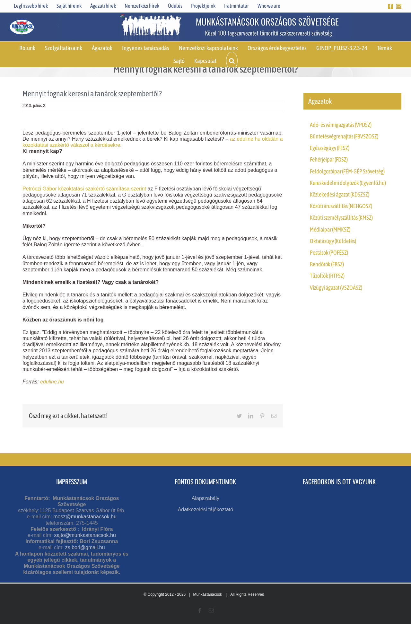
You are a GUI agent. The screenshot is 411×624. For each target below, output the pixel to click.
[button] (231, 60)
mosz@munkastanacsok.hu (85, 516)
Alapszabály (205, 498)
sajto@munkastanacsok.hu (85, 535)
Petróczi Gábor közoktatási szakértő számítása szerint (84, 188)
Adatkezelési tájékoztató (205, 509)
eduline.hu (52, 381)
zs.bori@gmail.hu (85, 547)
